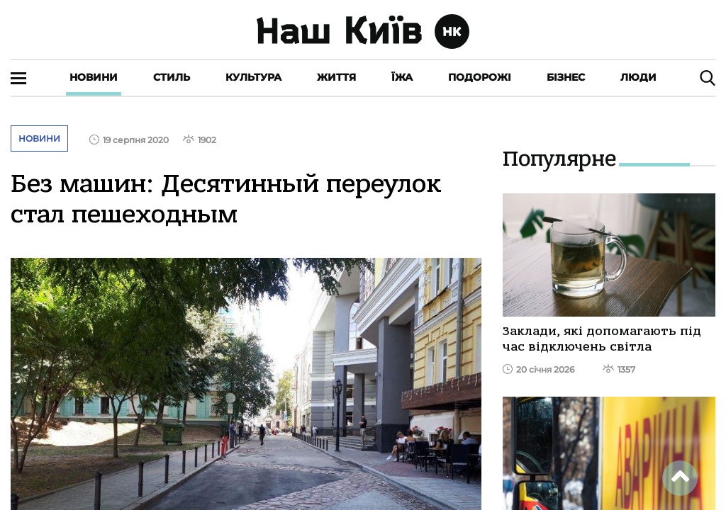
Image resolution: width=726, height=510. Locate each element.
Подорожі (479, 77)
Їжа (402, 77)
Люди (638, 77)
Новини (93, 77)
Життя (336, 77)
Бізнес (566, 77)
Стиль (171, 77)
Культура (253, 77)
